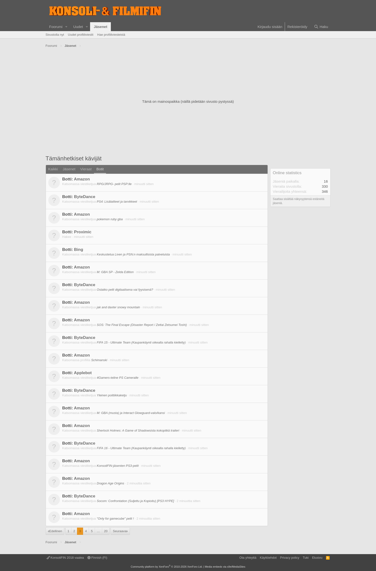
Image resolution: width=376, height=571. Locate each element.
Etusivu (317, 557)
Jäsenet (100, 27)
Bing (78, 249)
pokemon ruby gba (110, 219)
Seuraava (119, 531)
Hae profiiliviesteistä (111, 34)
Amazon (82, 179)
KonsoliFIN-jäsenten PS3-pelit (118, 466)
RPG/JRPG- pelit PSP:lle (114, 184)
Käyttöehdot (268, 557)
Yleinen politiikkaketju (112, 395)
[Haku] (321, 26)
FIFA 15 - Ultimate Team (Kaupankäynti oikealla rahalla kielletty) (141, 342)
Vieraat (86, 169)
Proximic (83, 232)
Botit (100, 169)
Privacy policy (289, 557)
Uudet (78, 27)
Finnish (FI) (97, 557)
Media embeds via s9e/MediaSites (225, 566)
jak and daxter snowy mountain (118, 307)
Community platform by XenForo (167, 566)
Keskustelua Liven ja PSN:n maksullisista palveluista (133, 254)
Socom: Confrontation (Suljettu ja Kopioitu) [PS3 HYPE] (135, 501)
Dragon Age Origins (110, 483)
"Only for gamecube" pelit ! (115, 518)
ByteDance (84, 196)
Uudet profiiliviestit (80, 34)
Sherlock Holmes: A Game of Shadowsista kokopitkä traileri (138, 430)
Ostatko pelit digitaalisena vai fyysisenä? (125, 289)
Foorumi (56, 27)
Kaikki (53, 169)
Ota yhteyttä (247, 557)
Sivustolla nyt (55, 34)
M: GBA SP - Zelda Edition (115, 272)
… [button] (98, 531)
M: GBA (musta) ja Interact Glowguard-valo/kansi (131, 413)
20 (105, 531)
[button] (66, 26)
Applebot (83, 373)
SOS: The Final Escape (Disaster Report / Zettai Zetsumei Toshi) (142, 325)
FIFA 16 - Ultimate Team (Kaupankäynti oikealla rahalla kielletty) (141, 448)
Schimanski (99, 360)
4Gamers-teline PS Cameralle (118, 377)
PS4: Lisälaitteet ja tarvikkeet (117, 201)
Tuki (306, 557)
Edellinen (55, 531)
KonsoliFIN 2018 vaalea (65, 557)
